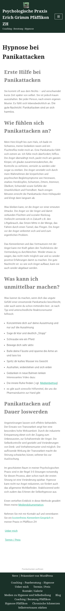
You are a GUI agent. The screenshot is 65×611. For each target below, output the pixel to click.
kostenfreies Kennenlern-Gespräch (31, 517)
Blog (58, 595)
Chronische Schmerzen (46, 603)
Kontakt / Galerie (32, 591)
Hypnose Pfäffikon (16, 603)
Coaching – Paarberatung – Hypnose (32, 582)
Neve (15, 575)
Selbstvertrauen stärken (32, 607)
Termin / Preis (41, 586)
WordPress (46, 575)
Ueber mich (22, 586)
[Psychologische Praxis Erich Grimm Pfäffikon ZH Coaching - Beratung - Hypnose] (26, 16)
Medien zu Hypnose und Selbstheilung (27, 595)
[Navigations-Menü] (58, 16)
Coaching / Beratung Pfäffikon (33, 599)
